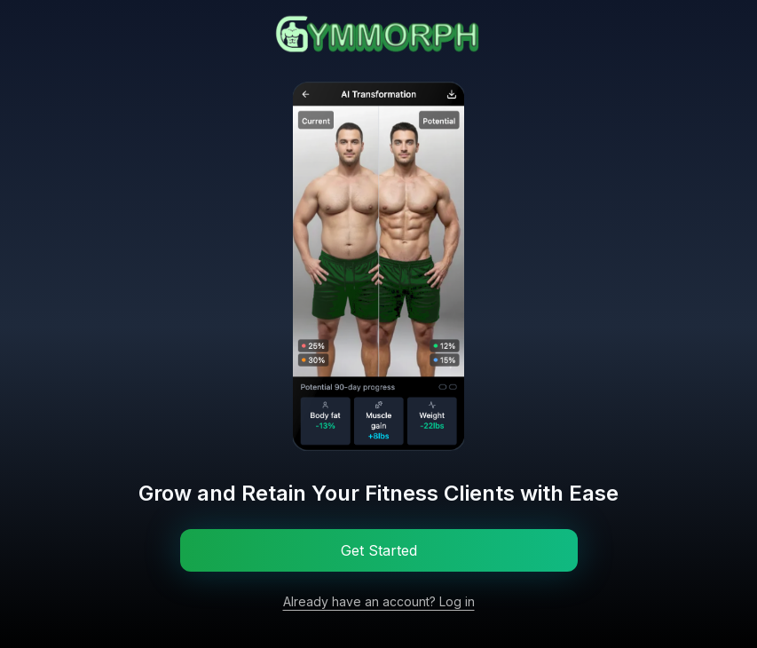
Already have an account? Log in (379, 601)
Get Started (379, 550)
